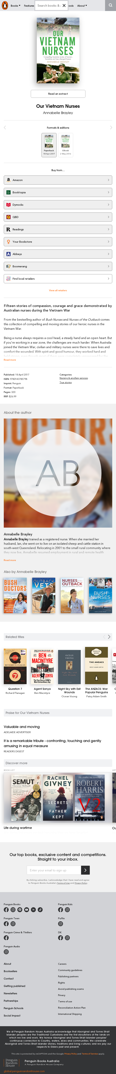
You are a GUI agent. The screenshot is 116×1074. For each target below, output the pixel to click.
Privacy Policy (81, 880)
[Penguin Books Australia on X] (19, 906)
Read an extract (58, 91)
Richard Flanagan (15, 690)
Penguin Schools (13, 1005)
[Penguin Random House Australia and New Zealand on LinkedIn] (33, 906)
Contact (9, 975)
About (7, 960)
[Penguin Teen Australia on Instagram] (13, 920)
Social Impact (12, 1012)
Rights (61, 979)
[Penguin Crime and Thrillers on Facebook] (6, 934)
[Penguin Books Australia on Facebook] (6, 906)
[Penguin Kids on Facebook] (60, 906)
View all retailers (58, 287)
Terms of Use (63, 880)
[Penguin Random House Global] (14, 1059)
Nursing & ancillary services (74, 375)
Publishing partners (68, 973)
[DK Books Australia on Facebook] (60, 934)
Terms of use (65, 998)
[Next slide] (109, 634)
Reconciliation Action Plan (72, 1004)
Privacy (61, 992)
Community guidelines (70, 967)
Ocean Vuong (69, 693)
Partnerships (11, 997)
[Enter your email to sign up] (54, 867)
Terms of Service (90, 1050)
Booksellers (10, 968)
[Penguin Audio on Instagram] (6, 949)
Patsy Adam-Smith (96, 693)
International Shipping (70, 1011)
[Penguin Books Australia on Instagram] (13, 906)
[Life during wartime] (58, 795)
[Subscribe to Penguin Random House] (85, 867)
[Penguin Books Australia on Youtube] (26, 906)
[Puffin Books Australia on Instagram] (60, 920)
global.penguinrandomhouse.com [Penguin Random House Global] (24, 1068)
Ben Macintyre (42, 690)
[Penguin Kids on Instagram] (67, 906)
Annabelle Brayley (58, 110)
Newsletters (10, 990)
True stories (66, 379)
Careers (62, 961)
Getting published (14, 983)
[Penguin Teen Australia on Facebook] (6, 920)
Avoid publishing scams (71, 986)
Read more (10, 357)
